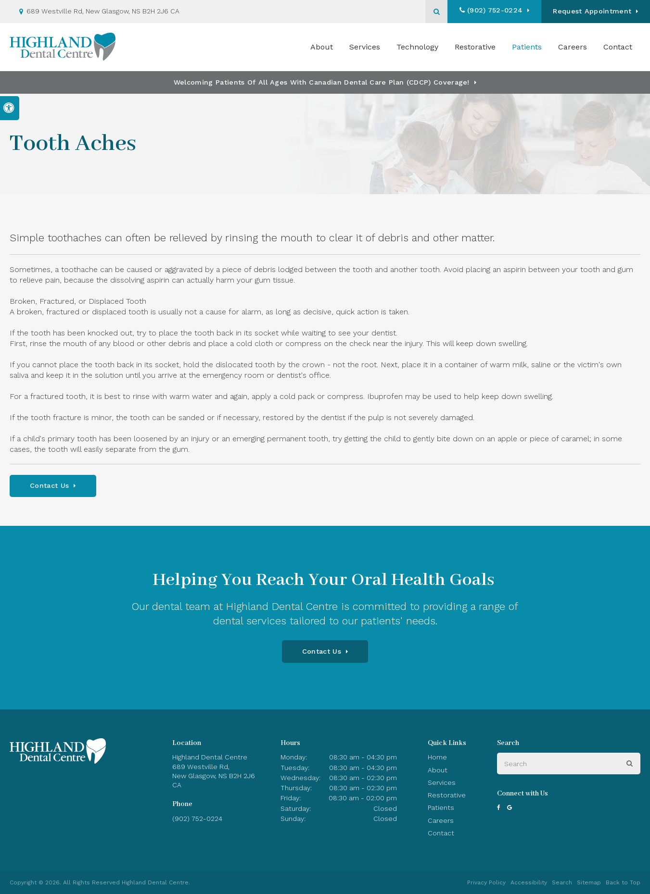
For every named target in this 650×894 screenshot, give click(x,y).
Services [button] (364, 46)
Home (437, 757)
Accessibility (528, 882)
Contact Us (49, 485)
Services (442, 782)
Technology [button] (417, 46)
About (437, 770)
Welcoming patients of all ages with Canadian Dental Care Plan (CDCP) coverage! (322, 82)
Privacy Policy (486, 882)
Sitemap (589, 882)
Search (562, 882)
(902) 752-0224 (494, 10)
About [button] (321, 46)
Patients (441, 807)
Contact (617, 46)
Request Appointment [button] (592, 11)
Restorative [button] (475, 46)
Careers (572, 46)
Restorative (447, 795)
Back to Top (623, 882)
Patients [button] (527, 46)
